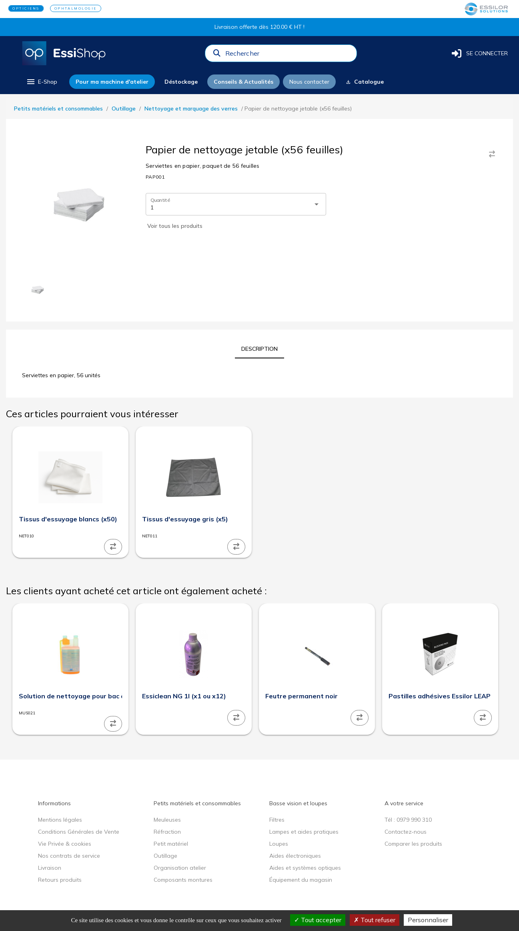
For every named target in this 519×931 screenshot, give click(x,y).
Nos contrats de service (69, 855)
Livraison (49, 867)
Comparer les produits (413, 843)
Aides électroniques (295, 855)
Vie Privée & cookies (64, 843)
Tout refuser (374, 920)
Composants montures (183, 879)
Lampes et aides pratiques (304, 831)
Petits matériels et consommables (58, 108)
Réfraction (167, 831)
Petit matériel (171, 843)
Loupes (278, 843)
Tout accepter (317, 920)
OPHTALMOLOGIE (75, 8)
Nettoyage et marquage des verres (191, 108)
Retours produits (60, 879)
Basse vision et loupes (298, 803)
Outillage (124, 108)
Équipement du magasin (300, 879)
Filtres (277, 819)
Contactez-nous (406, 831)
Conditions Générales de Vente (78, 831)
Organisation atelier (180, 867)
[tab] (259, 348)
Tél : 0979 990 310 (408, 819)
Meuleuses (167, 819)
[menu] (41, 81)
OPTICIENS (26, 8)
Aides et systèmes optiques (305, 867)
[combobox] (288, 55)
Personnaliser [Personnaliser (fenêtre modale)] (428, 920)
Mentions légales (60, 819)
